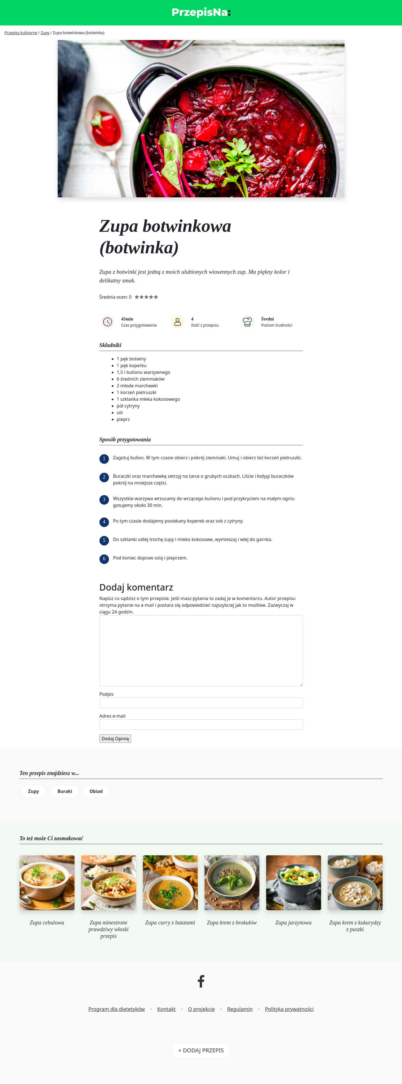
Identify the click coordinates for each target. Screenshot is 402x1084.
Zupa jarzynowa (293, 922)
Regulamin (240, 1009)
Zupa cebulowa (47, 922)
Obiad (96, 791)
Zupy (33, 791)
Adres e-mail (112, 716)
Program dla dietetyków (116, 1009)
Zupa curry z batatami (170, 922)
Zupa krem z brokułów (232, 922)
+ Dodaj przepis (201, 1050)
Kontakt (166, 1009)
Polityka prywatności (289, 1009)
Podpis (106, 694)
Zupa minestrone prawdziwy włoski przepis (109, 929)
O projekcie (201, 1009)
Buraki (64, 791)
